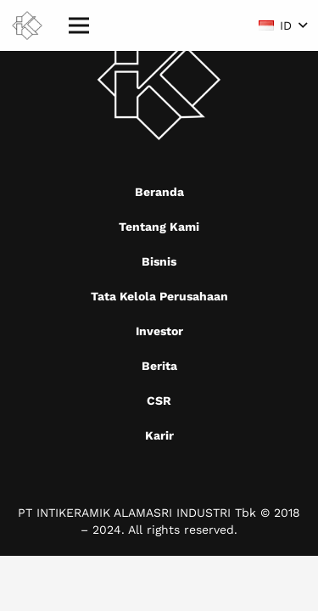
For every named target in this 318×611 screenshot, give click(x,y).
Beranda (159, 192)
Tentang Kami (159, 226)
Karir (159, 435)
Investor (159, 331)
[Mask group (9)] (27, 26)
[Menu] (78, 25)
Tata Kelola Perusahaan (159, 296)
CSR (159, 400)
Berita (159, 366)
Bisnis (159, 261)
